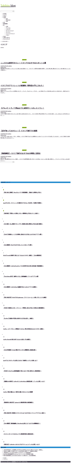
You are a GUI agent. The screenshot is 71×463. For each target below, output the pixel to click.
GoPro (4, 16)
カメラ (5, 14)
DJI (4, 22)
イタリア (8, 29)
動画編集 (5, 23)
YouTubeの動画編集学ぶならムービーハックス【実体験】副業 (18, 454)
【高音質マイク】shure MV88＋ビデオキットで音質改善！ (17, 452)
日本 (7, 26)
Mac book (8, 19)
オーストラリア (10, 30)
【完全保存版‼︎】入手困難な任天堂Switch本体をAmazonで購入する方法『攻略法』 (23, 449)
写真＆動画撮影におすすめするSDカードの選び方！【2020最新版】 (19, 455)
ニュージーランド (10, 33)
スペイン (8, 32)
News (4, 36)
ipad (7, 21)
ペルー (7, 35)
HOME (4, 13)
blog (8, 5)
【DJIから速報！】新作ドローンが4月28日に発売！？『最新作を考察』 (20, 451)
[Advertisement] (35, 172)
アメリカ (8, 27)
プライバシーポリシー (6, 461)
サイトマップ (6, 39)
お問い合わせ (6, 37)
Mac (7, 18)
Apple (4, 17)
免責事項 (14, 461)
